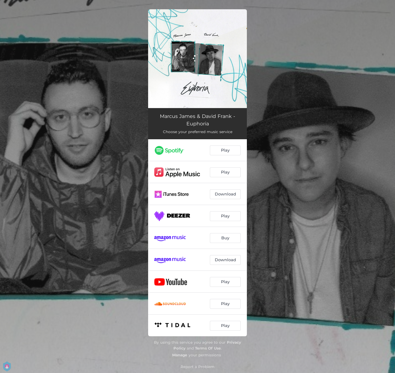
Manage (179, 355)
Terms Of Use (208, 348)
